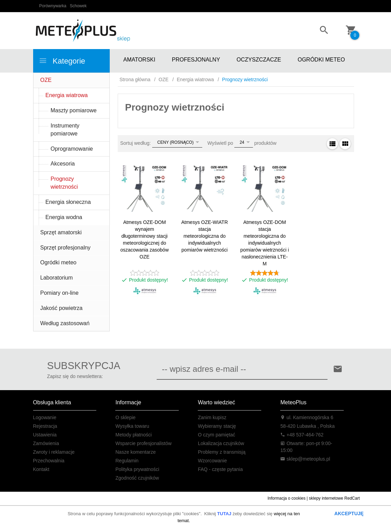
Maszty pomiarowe (74, 110)
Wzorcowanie (212, 460)
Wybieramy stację (217, 426)
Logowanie (45, 417)
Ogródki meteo (58, 262)
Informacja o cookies (286, 498)
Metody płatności (133, 434)
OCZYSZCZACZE (259, 60)
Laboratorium (56, 278)
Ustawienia (45, 434)
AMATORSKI (139, 60)
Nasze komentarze (135, 452)
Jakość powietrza (61, 308)
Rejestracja (45, 426)
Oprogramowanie (72, 149)
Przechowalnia (49, 460)
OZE (46, 80)
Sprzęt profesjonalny (65, 248)
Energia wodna (64, 217)
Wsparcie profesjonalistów (143, 443)
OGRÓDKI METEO (321, 60)
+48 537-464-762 (301, 434)
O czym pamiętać (216, 434)
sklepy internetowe (326, 498)
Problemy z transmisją (221, 452)
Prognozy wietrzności (64, 183)
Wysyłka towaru (132, 426)
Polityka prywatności (137, 469)
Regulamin (126, 460)
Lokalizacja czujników (221, 443)
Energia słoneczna (68, 202)
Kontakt (41, 469)
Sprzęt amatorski (61, 232)
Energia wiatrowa (67, 95)
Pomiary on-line (59, 293)
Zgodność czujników (137, 478)
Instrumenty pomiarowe (65, 129)
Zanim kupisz (212, 417)
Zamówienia (46, 443)
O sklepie (125, 417)
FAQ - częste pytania (220, 469)
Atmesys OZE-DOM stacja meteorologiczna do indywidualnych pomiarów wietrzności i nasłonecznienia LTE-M (264, 242)
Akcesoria (63, 164)
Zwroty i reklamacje (54, 452)
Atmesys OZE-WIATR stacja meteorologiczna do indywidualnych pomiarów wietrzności (204, 236)
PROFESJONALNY (196, 60)
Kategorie (62, 60)
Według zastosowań (65, 323)
